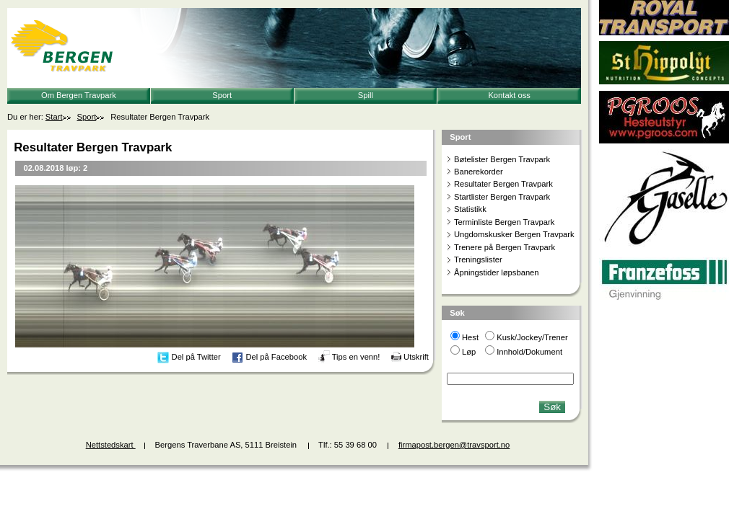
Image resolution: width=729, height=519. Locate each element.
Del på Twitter (196, 356)
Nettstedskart (111, 444)
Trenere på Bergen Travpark (504, 247)
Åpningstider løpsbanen (496, 272)
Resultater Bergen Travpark (503, 183)
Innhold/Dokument (529, 351)
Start (54, 116)
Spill (365, 95)
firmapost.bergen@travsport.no (454, 444)
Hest (470, 337)
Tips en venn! (356, 356)
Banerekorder (478, 171)
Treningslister (478, 259)
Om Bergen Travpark (78, 95)
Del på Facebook (276, 356)
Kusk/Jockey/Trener (532, 337)
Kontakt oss (509, 95)
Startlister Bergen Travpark (502, 196)
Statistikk (470, 209)
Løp (469, 351)
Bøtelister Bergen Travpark (502, 159)
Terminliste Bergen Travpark (504, 222)
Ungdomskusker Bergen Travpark (514, 234)
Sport (222, 95)
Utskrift (416, 356)
